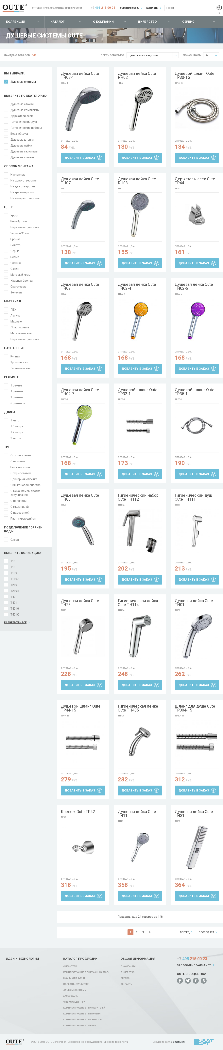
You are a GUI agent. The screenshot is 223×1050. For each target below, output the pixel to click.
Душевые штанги (22, 139)
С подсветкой (19, 512)
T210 (13, 585)
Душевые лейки (21, 145)
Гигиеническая (20, 368)
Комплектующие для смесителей (84, 1008)
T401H (14, 608)
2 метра (15, 438)
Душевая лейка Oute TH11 (137, 813)
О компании (103, 22)
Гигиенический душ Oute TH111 (193, 497)
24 (212, 55)
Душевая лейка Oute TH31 (194, 813)
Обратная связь (129, 8)
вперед (185, 932)
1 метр (14, 420)
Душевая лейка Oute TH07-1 (80, 75)
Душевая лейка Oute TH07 (80, 181)
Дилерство (147, 22)
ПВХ (13, 309)
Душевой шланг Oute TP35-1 (194, 391)
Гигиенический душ (23, 122)
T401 (13, 602)
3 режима (16, 397)
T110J (14, 579)
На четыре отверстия (25, 198)
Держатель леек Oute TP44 (195, 181)
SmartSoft (179, 1041)
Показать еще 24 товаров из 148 (140, 916)
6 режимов (17, 403)
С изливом (17, 461)
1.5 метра (16, 426)
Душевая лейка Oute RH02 (137, 75)
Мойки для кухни (74, 978)
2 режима (16, 391)
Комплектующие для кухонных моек (86, 972)
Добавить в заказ (80, 158)
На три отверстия (22, 192)
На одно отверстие (23, 180)
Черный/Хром (19, 233)
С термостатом (20, 473)
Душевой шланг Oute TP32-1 (137, 391)
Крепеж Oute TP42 (78, 811)
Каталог (58, 22)
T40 (12, 597)
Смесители (70, 966)
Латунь (15, 315)
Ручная (15, 356)
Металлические (21, 333)
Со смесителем (20, 455)
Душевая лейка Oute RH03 (137, 181)
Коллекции (15, 22)
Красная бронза (21, 280)
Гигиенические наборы (26, 128)
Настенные (17, 174)
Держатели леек (21, 116)
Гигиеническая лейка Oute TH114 (138, 602)
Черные (15, 263)
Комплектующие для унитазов (82, 1019)
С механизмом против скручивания (25, 493)
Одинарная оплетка (23, 479)
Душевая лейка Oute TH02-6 (194, 286)
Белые (14, 257)
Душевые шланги (22, 157)
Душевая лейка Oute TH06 (80, 497)
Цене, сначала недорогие (154, 55)
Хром (14, 215)
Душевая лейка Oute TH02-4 (137, 286)
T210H (14, 591)
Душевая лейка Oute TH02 (80, 286)
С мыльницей (19, 507)
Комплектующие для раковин (81, 1013)
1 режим (16, 385)
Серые (14, 251)
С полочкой (18, 501)
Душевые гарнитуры (24, 151)
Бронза (15, 239)
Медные (16, 321)
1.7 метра (16, 432)
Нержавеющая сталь (24, 227)
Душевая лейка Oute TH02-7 (80, 391)
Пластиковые (19, 327)
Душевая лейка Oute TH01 (194, 602)
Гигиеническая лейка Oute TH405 (138, 708)
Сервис (188, 22)
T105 (13, 567)
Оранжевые (18, 286)
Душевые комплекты (24, 110)
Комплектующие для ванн (79, 1025)
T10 (12, 561)
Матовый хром (20, 274)
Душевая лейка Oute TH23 (80, 602)
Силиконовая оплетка (25, 485)
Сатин (14, 269)
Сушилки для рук (74, 1002)
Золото (15, 245)
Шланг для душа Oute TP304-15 (195, 708)
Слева (14, 539)
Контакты (152, 8)
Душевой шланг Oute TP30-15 (194, 75)
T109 (13, 573)
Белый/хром (18, 221)
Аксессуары (70, 996)
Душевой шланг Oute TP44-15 (80, 708)
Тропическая (19, 362)
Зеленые (16, 292)
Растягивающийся (23, 518)
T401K (14, 614)
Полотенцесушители (76, 984)
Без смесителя (20, 467)
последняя (206, 932)
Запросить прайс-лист (194, 965)
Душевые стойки (22, 104)
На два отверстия (22, 186)
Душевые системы (23, 82)
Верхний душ (19, 133)
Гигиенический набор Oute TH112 (138, 497)
